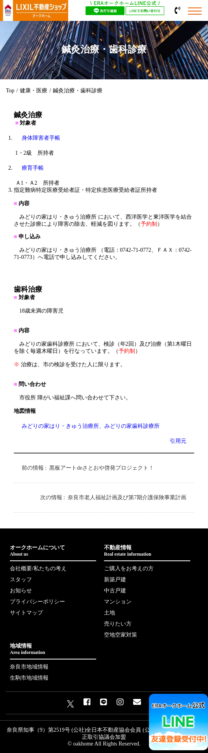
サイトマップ (26, 613)
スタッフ (21, 580)
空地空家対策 (120, 635)
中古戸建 (115, 591)
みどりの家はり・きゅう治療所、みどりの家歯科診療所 (91, 426)
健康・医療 (33, 91)
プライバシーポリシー (37, 602)
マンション (118, 602)
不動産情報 (147, 551)
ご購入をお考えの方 (129, 568)
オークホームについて (53, 551)
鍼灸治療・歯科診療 (77, 91)
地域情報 (53, 649)
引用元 (178, 441)
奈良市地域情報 (29, 667)
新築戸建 (115, 580)
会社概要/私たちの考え (38, 568)
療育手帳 (33, 168)
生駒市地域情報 (29, 678)
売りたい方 (118, 624)
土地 (109, 613)
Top (10, 91)
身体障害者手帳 (41, 138)
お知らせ (21, 591)
